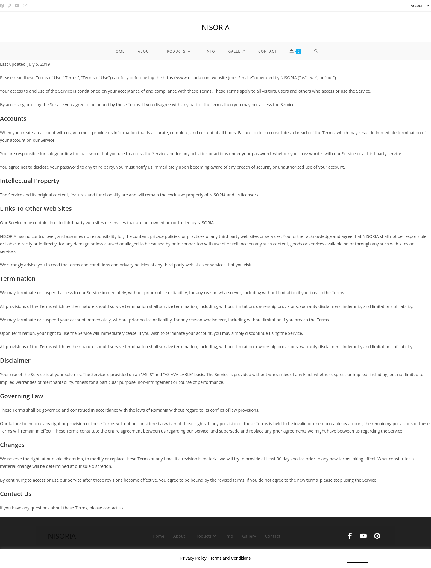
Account (421, 5)
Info (229, 536)
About (179, 536)
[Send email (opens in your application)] (25, 6)
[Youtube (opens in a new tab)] (17, 6)
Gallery (249, 536)
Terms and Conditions (230, 558)
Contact (272, 536)
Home (158, 536)
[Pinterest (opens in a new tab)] (9, 6)
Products (205, 536)
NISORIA (215, 27)
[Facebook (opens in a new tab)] (3, 6)
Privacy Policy (193, 558)
